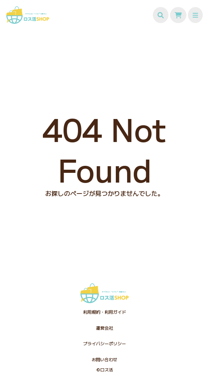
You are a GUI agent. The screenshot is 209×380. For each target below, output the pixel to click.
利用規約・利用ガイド (104, 312)
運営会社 (104, 328)
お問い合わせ (104, 359)
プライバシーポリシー (104, 343)
